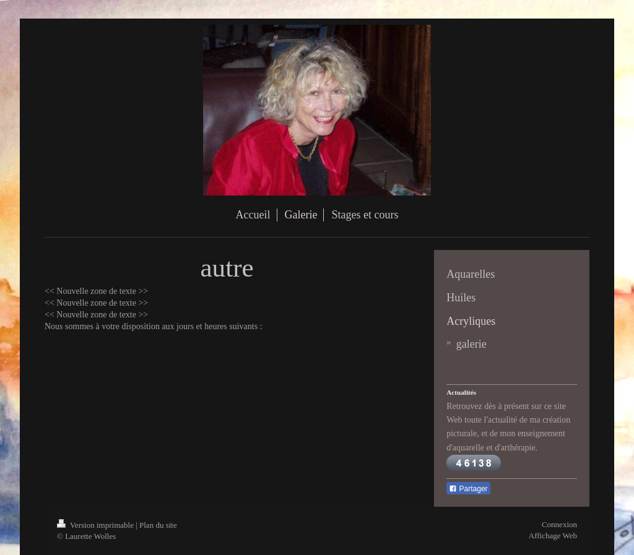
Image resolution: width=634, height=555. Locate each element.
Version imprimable (96, 525)
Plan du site (158, 525)
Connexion (559, 524)
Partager (468, 488)
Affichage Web (553, 535)
